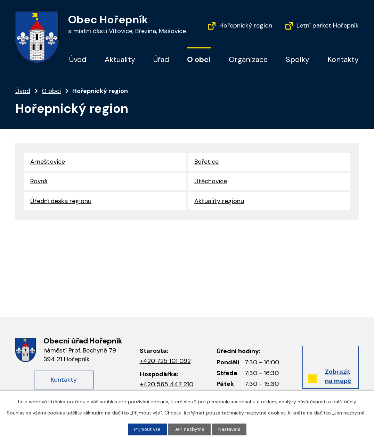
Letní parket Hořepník (327, 25)
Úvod (78, 59)
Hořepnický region (245, 25)
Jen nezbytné (190, 429)
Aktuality (120, 59)
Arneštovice (47, 162)
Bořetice (206, 162)
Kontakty (343, 59)
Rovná (39, 182)
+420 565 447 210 (166, 384)
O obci (199, 59)
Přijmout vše (147, 429)
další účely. (344, 401)
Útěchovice (210, 182)
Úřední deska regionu (60, 203)
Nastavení (230, 429)
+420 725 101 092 (165, 361)
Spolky (297, 59)
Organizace (248, 59)
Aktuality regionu (219, 203)
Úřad (161, 59)
